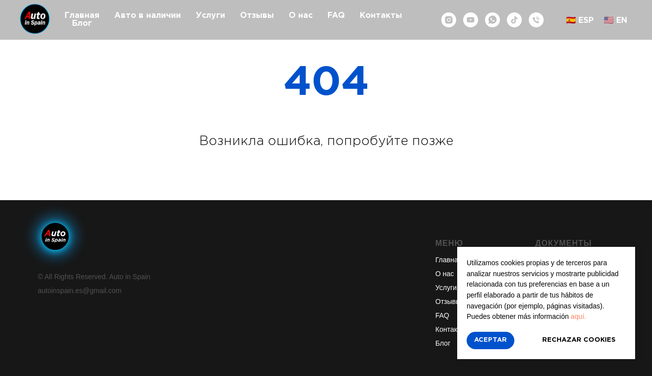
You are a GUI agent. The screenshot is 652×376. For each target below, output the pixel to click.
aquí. (578, 316)
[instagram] (448, 19)
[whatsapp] (492, 19)
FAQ (336, 15)
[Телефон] (536, 19)
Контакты (381, 15)
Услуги (210, 15)
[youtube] (470, 19)
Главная (82, 15)
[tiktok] (514, 19)
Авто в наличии (147, 15)
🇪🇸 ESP (580, 20)
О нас (301, 15)
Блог (82, 23)
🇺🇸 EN (615, 20)
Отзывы (257, 15)
